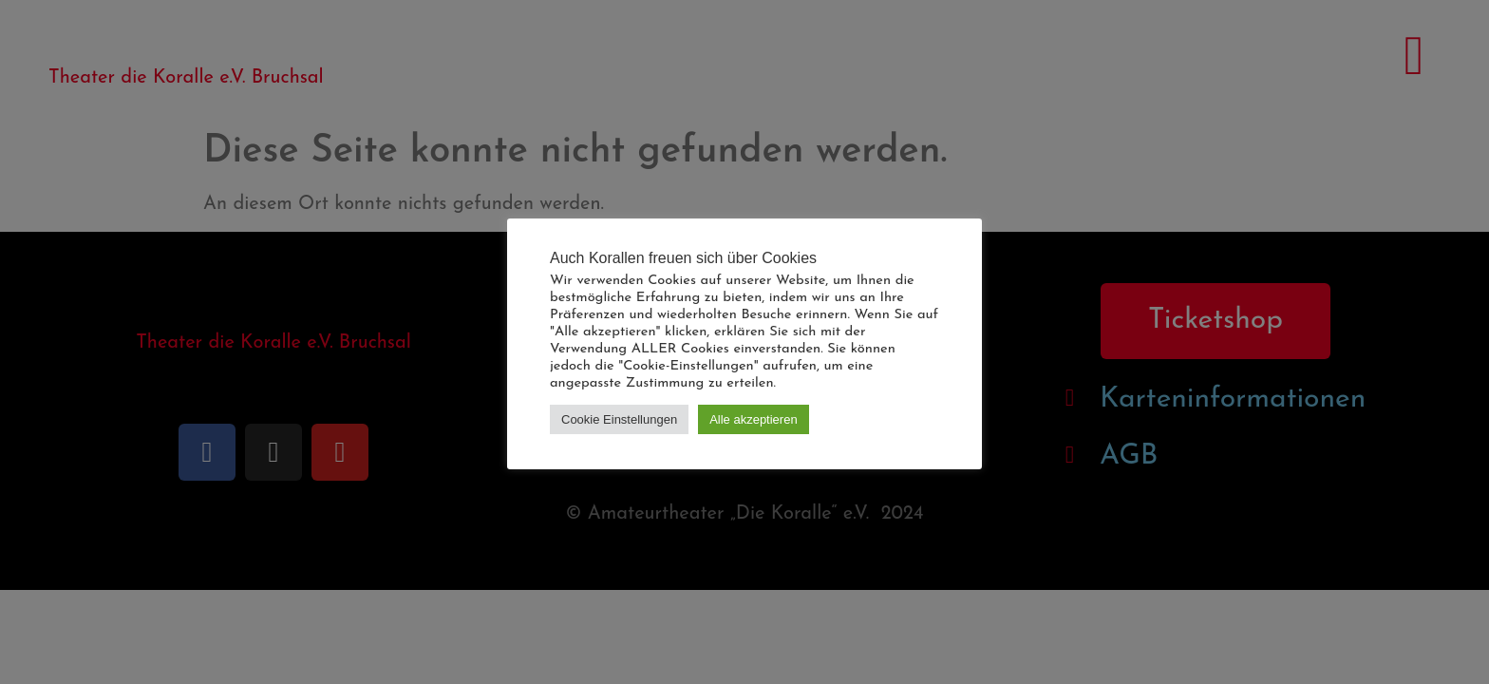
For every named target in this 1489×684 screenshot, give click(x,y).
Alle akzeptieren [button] (753, 419)
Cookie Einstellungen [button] (619, 419)
